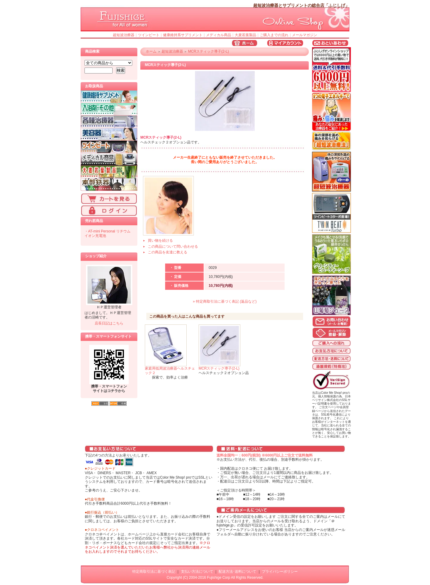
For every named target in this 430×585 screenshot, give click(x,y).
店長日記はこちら (109, 323)
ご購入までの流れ (274, 35)
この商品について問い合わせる (173, 246)
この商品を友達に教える (167, 252)
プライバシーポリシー (280, 571)
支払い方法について (197, 571)
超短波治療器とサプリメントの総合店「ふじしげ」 (301, 5)
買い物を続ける (160, 240)
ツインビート (148, 35)
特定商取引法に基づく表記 (153, 571)
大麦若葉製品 (245, 35)
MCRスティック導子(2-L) (208, 51)
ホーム (151, 51)
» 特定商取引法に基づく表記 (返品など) (225, 301)
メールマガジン (304, 35)
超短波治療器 (123, 35)
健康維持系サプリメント (182, 35)
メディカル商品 (218, 35)
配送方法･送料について (237, 571)
